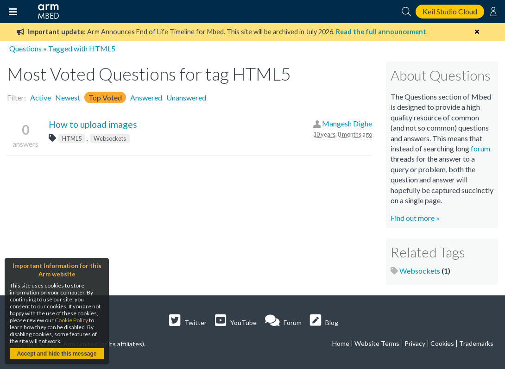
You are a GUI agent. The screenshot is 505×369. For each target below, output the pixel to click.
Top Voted (105, 97)
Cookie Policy (71, 320)
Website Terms (376, 343)
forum (480, 148)
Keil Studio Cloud (450, 11)
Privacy (414, 343)
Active (40, 97)
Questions (25, 48)
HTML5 (72, 138)
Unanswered (186, 97)
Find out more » (415, 217)
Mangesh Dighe (347, 123)
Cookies (442, 343)
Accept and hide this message (56, 353)
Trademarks (476, 343)
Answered (146, 97)
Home (340, 343)
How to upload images (93, 124)
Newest (67, 97)
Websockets (110, 138)
